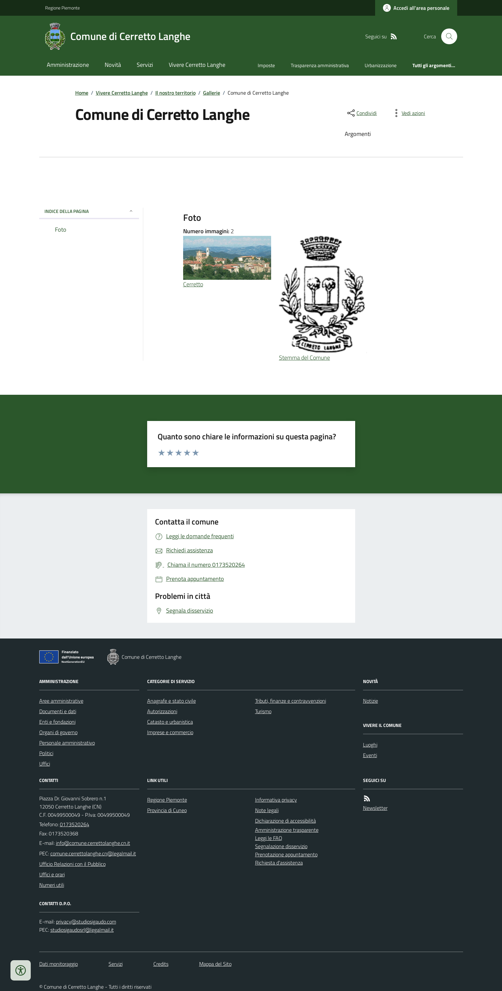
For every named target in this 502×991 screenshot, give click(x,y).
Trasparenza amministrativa (320, 65)
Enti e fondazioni (57, 722)
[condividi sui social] (361, 113)
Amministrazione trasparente (287, 830)
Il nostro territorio (175, 93)
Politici (46, 753)
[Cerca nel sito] (446, 36)
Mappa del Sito (215, 964)
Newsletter (375, 808)
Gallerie (211, 93)
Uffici (44, 764)
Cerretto (193, 284)
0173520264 (74, 824)
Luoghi (370, 745)
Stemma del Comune (304, 357)
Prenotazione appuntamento (286, 854)
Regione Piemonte (62, 7)
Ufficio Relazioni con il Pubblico (72, 864)
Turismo (263, 711)
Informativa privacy (276, 800)
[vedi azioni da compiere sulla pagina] (408, 113)
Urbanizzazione (381, 65)
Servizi (145, 64)
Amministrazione (68, 64)
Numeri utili (51, 885)
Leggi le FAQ (268, 838)
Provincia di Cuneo (167, 810)
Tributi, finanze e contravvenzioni (290, 701)
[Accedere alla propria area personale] (416, 8)
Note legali (267, 810)
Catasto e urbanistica (170, 722)
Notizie (370, 701)
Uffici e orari (52, 874)
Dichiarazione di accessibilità (285, 821)
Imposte (266, 65)
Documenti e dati (57, 711)
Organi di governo (58, 732)
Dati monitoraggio (58, 964)
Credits (160, 964)
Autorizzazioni (162, 711)
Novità (113, 64)
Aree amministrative (61, 701)
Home (81, 93)
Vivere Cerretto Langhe (197, 64)
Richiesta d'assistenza (279, 863)
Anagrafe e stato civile (171, 701)
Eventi (370, 755)
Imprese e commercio (170, 732)
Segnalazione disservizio (281, 846)
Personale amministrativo (67, 743)
